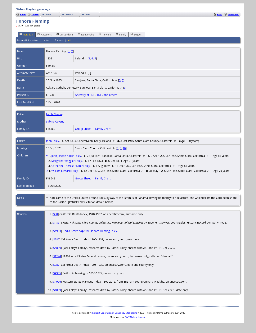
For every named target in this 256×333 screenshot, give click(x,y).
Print (219, 14)
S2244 (57, 256)
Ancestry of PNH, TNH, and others (96, 95)
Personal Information (27, 40)
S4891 (57, 222)
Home (23, 14)
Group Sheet (83, 129)
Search (34, 14)
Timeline (105, 34)
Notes (46, 40)
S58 (55, 214)
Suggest (136, 34)
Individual (26, 34)
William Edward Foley (64, 171)
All (69, 40)
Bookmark (233, 14)
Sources (59, 40)
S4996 (57, 281)
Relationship (86, 34)
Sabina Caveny (55, 121)
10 (124, 148)
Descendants (64, 34)
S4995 (57, 273)
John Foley (52, 141)
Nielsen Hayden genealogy (33, 9)
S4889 (57, 248)
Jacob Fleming (54, 114)
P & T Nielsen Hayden (135, 317)
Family (121, 34)
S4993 (57, 231)
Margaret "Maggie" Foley (66, 161)
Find (48, 14)
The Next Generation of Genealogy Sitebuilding (114, 312)
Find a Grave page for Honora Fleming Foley (89, 231)
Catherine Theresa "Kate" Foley (70, 166)
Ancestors (45, 34)
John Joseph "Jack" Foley (66, 156)
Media (69, 14)
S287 (56, 239)
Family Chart (103, 129)
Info (88, 14)
